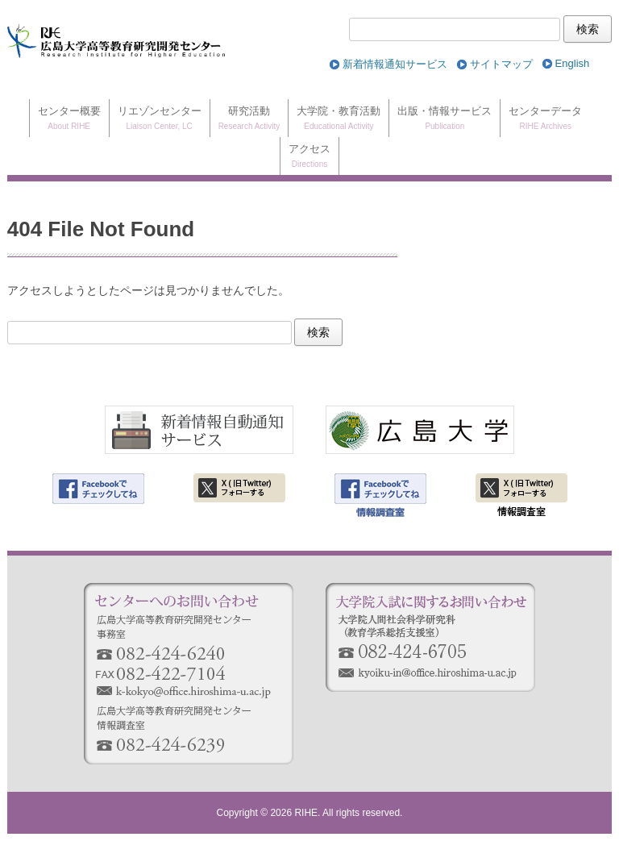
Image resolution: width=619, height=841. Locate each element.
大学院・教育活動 (338, 119)
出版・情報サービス (444, 119)
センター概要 (69, 119)
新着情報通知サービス (395, 64)
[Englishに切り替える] (572, 64)
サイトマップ (501, 64)
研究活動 (249, 119)
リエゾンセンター (159, 119)
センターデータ (545, 119)
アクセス (309, 157)
